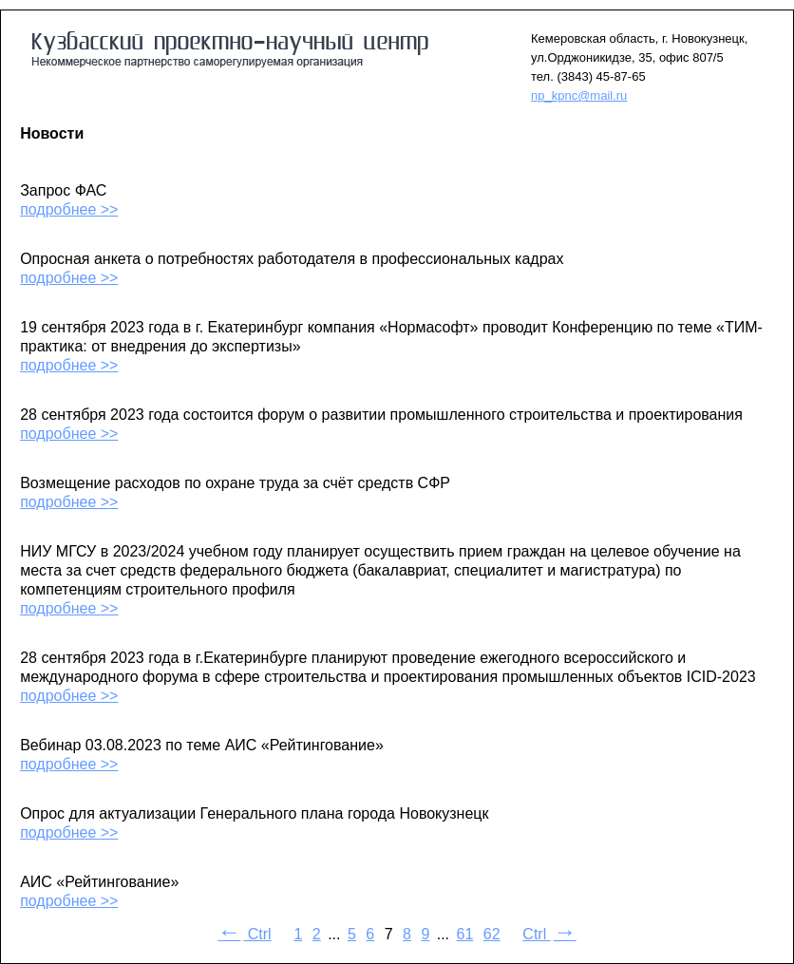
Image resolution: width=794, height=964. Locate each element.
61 (465, 934)
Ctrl (244, 934)
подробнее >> (69, 209)
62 (492, 934)
